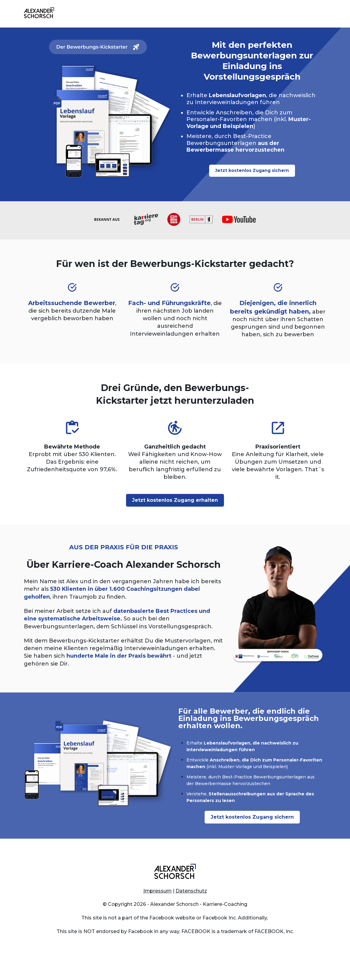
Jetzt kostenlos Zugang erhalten (175, 500)
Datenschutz (191, 891)
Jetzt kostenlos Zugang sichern (252, 170)
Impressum (157, 891)
